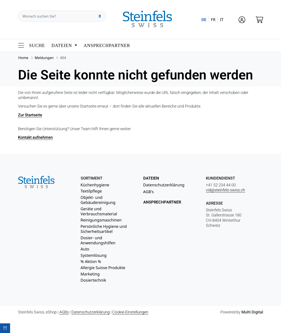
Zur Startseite (30, 115)
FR (213, 19)
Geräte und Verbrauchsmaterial (99, 211)
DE (203, 19)
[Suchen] (100, 16)
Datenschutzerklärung (164, 184)
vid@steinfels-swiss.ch (225, 190)
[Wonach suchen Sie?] (62, 16)
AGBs (64, 312)
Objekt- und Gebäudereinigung (98, 200)
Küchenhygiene (95, 184)
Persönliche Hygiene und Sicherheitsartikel (104, 229)
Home (23, 57)
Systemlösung (94, 255)
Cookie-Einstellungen (130, 312)
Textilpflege (91, 191)
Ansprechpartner (107, 45)
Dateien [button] (62, 45)
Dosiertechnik (93, 280)
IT (221, 19)
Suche (37, 45)
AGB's (148, 191)
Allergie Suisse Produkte (103, 267)
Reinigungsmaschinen (101, 220)
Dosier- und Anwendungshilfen (98, 240)
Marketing (90, 274)
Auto (85, 249)
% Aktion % (91, 261)
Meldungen (44, 57)
